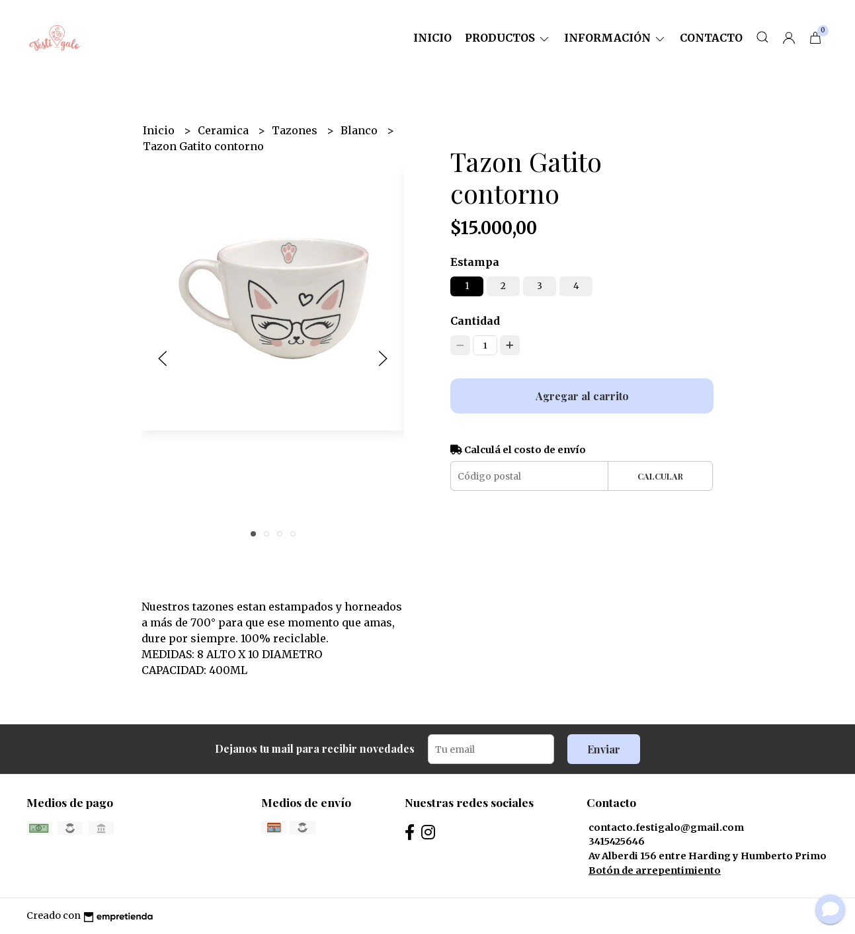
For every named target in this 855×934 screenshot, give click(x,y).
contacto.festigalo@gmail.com (666, 827)
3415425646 (617, 841)
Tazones (296, 130)
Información (615, 37)
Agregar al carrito (582, 396)
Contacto (711, 37)
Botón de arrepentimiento (655, 870)
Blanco (360, 130)
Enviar (603, 749)
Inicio (432, 37)
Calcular (660, 476)
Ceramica (224, 130)
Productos (508, 37)
